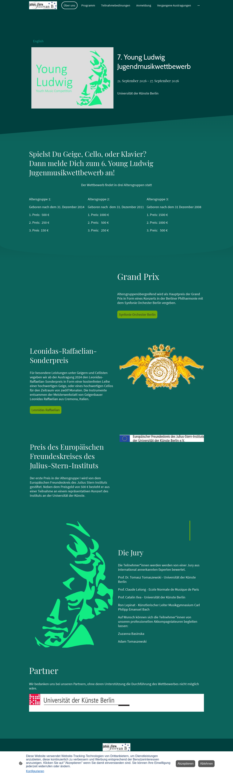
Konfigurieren (35, 771)
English (38, 41)
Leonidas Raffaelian (46, 410)
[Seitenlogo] (43, 5)
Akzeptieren (186, 763)
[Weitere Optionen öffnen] (198, 5)
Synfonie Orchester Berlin (137, 314)
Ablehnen (206, 763)
